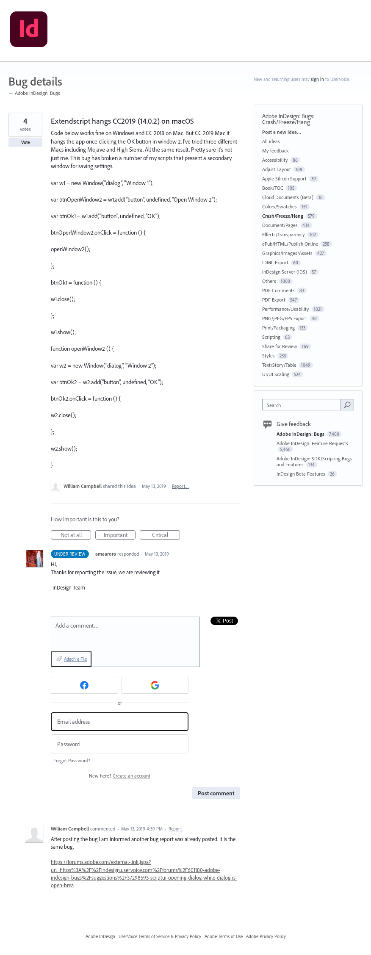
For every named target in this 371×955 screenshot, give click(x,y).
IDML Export (275, 262)
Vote (25, 142)
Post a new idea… (281, 132)
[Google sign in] (155, 685)
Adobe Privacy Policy (266, 936)
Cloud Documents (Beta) (287, 197)
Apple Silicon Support (284, 178)
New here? (119, 775)
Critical (166, 535)
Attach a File (75, 659)
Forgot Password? (71, 760)
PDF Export (273, 299)
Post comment (216, 793)
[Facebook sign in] (84, 685)
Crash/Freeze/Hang (286, 122)
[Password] (119, 743)
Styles (268, 355)
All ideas (271, 141)
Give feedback (294, 424)
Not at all (76, 535)
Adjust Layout (276, 169)
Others (269, 281)
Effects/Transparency (283, 234)
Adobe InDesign (100, 936)
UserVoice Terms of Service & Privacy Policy (160, 936)
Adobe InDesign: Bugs (287, 116)
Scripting (271, 337)
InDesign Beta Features (302, 474)
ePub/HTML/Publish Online (290, 244)
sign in (317, 79)
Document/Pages (280, 225)
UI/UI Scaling (275, 374)
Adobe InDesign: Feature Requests (312, 443)
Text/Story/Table (279, 365)
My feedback (275, 150)
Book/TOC (272, 188)
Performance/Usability (285, 309)
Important (120, 535)
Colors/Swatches (279, 206)
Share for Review (279, 346)
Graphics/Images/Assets (287, 253)
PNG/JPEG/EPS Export (284, 318)
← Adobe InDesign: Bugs (34, 93)
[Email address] (119, 721)
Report (175, 829)
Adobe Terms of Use (224, 936)
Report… (180, 486)
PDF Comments (278, 290)
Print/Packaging (278, 327)
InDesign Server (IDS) (284, 272)
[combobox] (303, 404)
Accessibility (275, 160)
